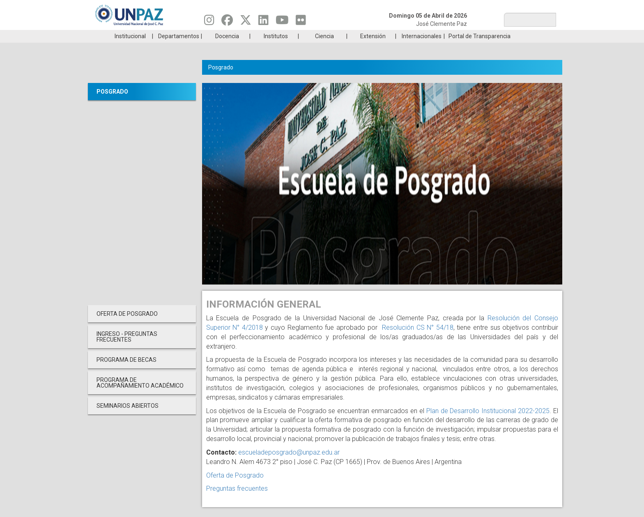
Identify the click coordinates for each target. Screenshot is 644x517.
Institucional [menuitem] (130, 48)
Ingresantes (282, 36)
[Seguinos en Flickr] (301, 22)
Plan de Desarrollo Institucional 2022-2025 (488, 423)
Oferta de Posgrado (235, 488)
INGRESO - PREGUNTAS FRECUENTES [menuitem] (127, 349)
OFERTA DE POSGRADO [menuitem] (127, 326)
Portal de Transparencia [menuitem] (479, 48)
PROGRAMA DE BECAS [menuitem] (126, 372)
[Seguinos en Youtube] (282, 22)
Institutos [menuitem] (276, 48)
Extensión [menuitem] (373, 48)
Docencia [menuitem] (227, 48)
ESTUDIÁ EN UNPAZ (204, 36)
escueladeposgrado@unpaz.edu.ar (289, 465)
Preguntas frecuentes (237, 501)
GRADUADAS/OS (438, 36)
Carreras (126, 36)
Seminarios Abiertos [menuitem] (128, 418)
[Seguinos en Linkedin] (263, 22)
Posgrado (517, 36)
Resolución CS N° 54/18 (416, 340)
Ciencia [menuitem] (324, 48)
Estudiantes (361, 36)
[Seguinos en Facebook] (227, 22)
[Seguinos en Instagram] (209, 22)
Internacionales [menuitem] (422, 48)
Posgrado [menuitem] (112, 104)
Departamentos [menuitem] (178, 48)
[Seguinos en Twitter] (245, 22)
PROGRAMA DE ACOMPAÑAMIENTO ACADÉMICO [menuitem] (140, 395)
